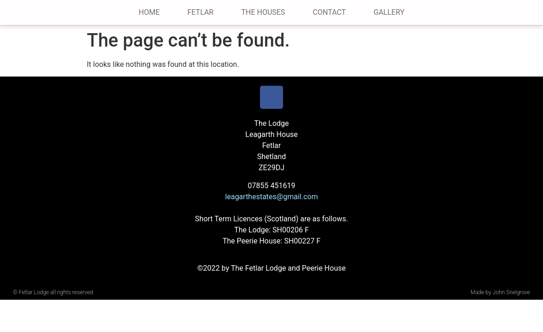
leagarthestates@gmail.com (271, 196)
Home (149, 12)
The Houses (263, 12)
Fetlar (200, 12)
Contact (329, 12)
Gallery (389, 12)
